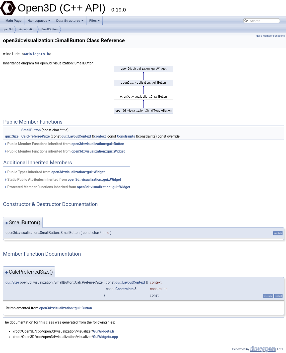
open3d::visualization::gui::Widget (98, 151)
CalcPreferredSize (35, 136)
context (100, 136)
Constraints (126, 136)
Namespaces (38, 20)
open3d (7, 29)
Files (94, 20)
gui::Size (11, 136)
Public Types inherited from (54, 172)
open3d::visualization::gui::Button (98, 144)
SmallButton (49, 29)
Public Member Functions (270, 35)
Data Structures (69, 20)
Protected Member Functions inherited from (67, 187)
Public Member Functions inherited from (64, 144)
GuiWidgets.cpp (105, 337)
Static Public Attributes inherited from (62, 179)
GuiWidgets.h (36, 54)
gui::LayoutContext (76, 136)
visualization (27, 29)
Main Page (13, 20)
